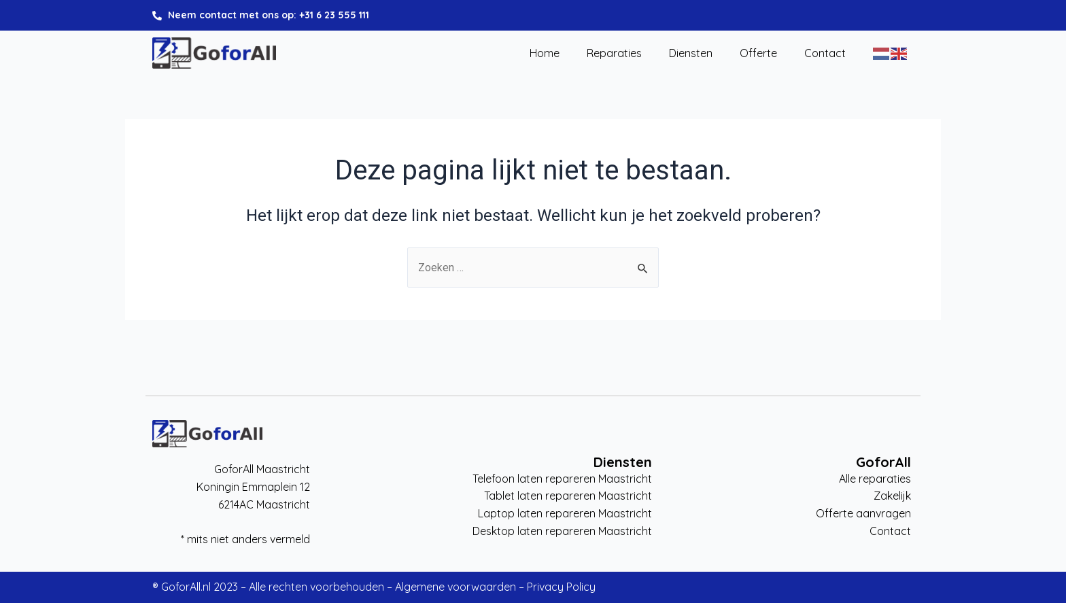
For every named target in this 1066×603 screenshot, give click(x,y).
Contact (825, 54)
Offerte (758, 54)
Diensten (690, 54)
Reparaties (614, 54)
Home (545, 54)
